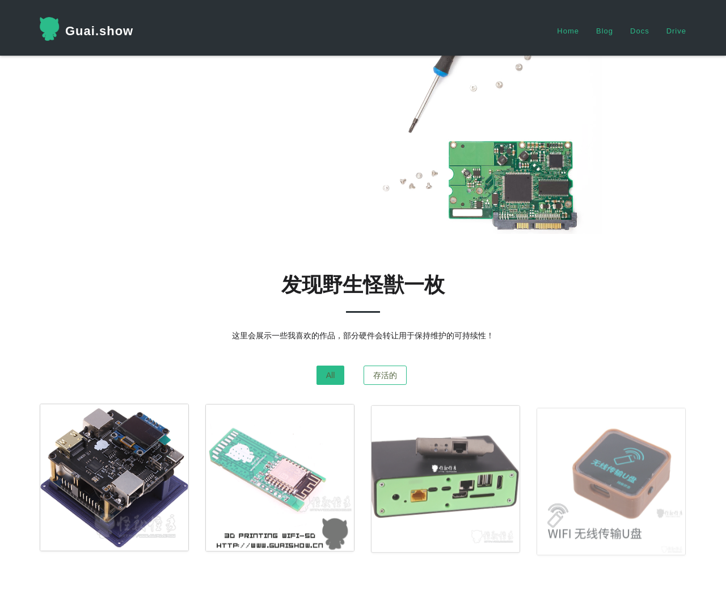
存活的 (385, 375)
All (330, 375)
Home (568, 31)
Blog (604, 31)
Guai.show (86, 29)
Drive (676, 31)
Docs (639, 31)
